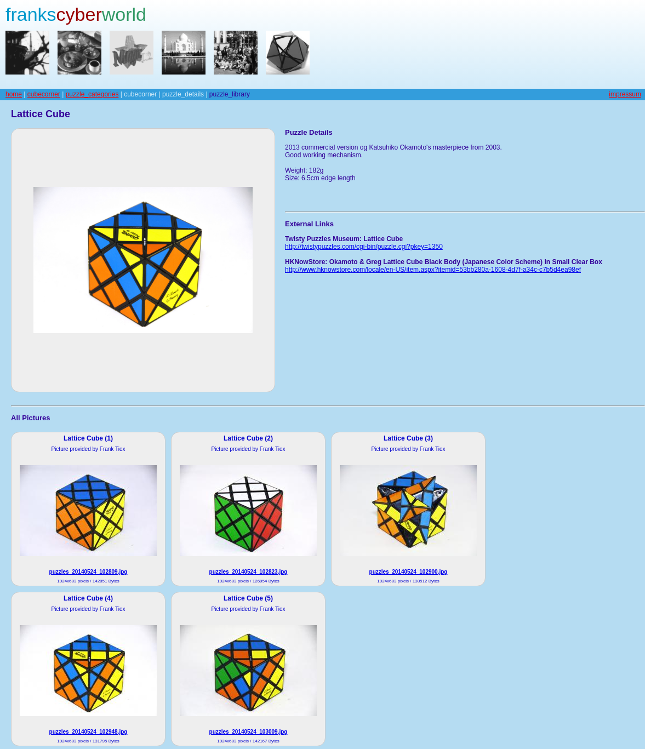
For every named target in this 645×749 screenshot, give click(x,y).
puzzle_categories (92, 94)
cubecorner (43, 94)
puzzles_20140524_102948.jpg (88, 732)
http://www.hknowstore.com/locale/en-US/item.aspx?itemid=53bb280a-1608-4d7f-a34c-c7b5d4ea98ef (433, 269)
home (13, 94)
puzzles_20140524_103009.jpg (248, 732)
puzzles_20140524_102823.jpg (248, 572)
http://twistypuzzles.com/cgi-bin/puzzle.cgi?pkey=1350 (364, 246)
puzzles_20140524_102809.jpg (88, 572)
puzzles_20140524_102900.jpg (408, 572)
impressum (625, 94)
